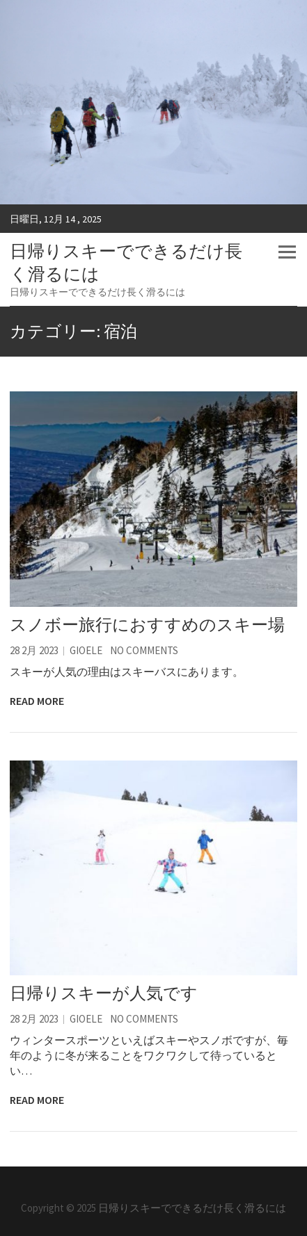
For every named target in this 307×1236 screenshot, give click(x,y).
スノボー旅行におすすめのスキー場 (147, 624)
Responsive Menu (286, 252)
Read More (37, 701)
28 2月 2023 (34, 650)
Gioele (86, 650)
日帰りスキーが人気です (104, 993)
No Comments (144, 650)
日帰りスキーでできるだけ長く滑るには (126, 262)
